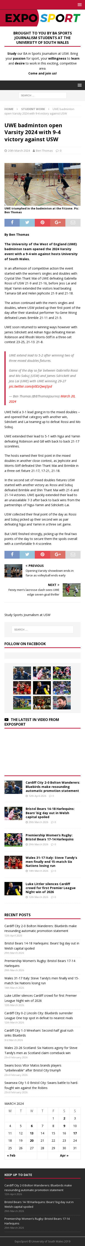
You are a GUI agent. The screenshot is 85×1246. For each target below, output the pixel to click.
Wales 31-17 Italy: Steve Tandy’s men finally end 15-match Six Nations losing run (51, 861)
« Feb (11, 1155)
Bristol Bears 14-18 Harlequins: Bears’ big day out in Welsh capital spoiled (50, 813)
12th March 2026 (38, 897)
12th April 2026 (37, 795)
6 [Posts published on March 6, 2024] (32, 1126)
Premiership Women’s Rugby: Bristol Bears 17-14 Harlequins (50, 837)
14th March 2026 (38, 870)
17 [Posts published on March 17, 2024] (75, 1133)
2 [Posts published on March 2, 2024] (64, 1118)
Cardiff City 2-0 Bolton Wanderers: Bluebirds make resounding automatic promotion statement (53, 786)
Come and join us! (42, 73)
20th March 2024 (19, 151)
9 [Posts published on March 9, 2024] (64, 1126)
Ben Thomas (44, 151)
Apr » (64, 1155)
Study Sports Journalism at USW (27, 615)
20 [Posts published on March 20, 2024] (31, 1140)
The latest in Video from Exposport (31, 722)
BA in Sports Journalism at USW (46, 53)
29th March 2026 (38, 822)
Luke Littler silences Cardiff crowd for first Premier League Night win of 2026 (51, 888)
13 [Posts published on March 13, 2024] (31, 1133)
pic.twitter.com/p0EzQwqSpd (30, 386)
